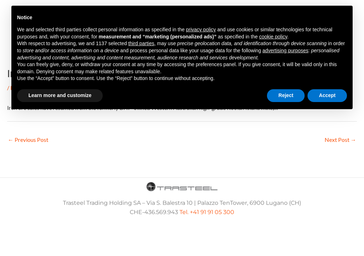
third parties (141, 43)
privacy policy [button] (201, 29)
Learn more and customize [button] (59, 95)
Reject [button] (285, 95)
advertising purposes (285, 50)
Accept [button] (327, 95)
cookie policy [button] (273, 36)
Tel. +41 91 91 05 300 (207, 212)
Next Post (340, 139)
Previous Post (28, 139)
